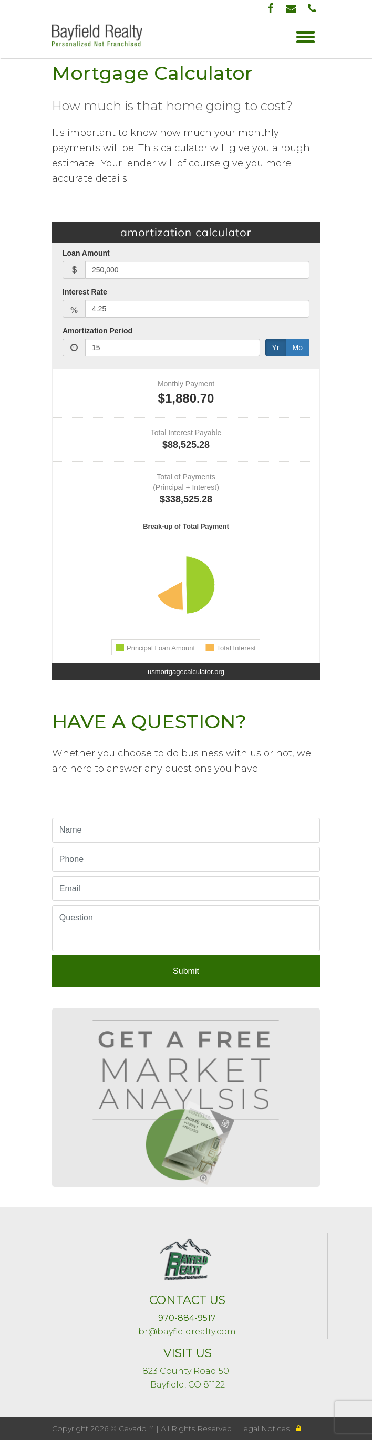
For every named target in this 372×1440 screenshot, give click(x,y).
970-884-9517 (187, 1318)
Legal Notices (265, 1428)
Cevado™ (137, 1428)
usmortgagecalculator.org (186, 672)
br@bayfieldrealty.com (187, 1332)
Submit (186, 970)
